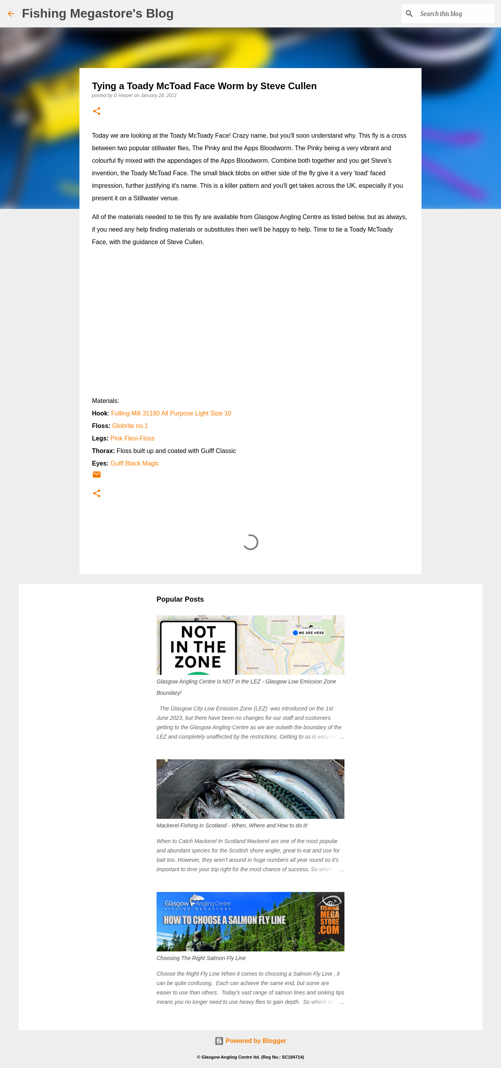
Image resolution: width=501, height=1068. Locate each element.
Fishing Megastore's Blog (98, 13)
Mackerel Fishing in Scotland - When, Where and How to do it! (232, 825)
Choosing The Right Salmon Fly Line (201, 958)
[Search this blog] (454, 13)
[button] (96, 111)
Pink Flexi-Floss (132, 438)
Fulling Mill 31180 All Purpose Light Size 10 (171, 413)
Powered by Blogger (250, 1040)
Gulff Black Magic (134, 463)
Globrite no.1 (130, 426)
